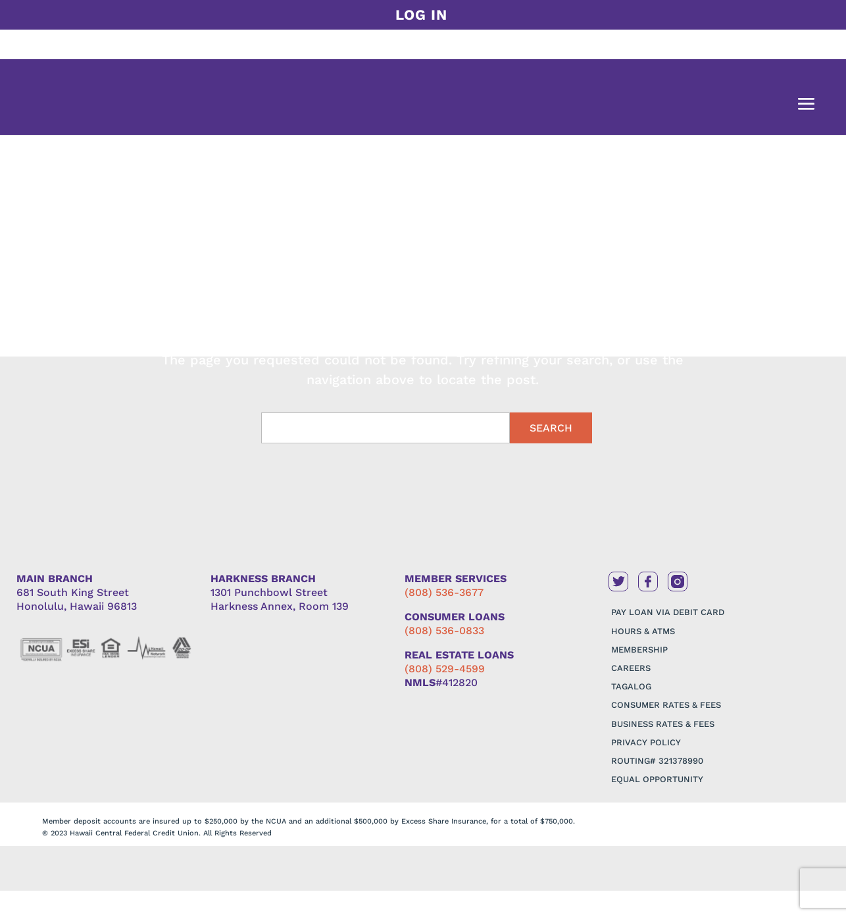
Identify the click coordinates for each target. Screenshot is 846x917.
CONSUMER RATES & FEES (666, 705)
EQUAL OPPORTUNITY (657, 779)
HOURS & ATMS (643, 631)
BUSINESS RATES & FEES (662, 724)
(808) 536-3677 (444, 592)
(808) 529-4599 (445, 668)
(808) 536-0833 (444, 630)
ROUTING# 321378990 (657, 761)
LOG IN (421, 15)
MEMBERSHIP (639, 650)
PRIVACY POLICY (646, 742)
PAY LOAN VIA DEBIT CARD (667, 612)
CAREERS (631, 668)
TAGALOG (631, 686)
